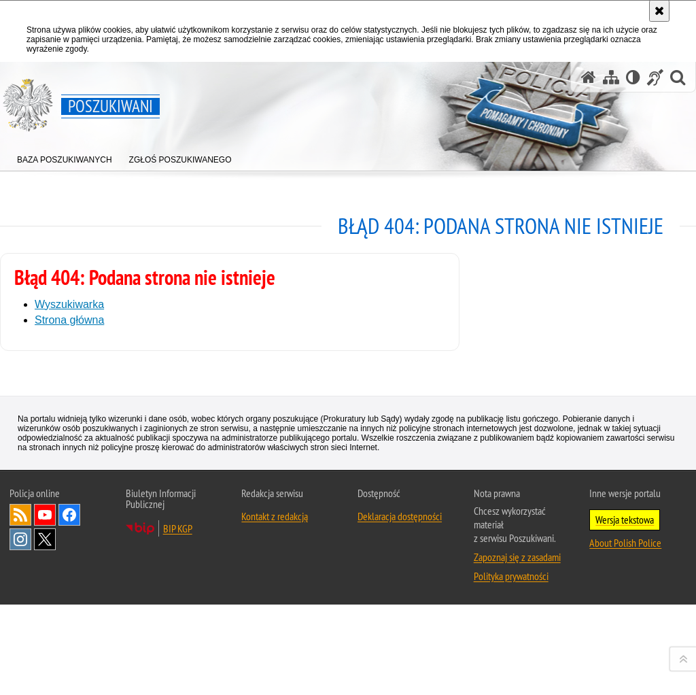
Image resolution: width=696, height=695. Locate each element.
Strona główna (69, 320)
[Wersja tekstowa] (633, 77)
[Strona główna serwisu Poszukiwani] (588, 77)
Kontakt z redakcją (274, 681)
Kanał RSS (20, 680)
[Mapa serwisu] (611, 77)
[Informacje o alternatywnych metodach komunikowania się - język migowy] (655, 77)
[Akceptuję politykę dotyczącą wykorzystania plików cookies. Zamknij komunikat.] (659, 11)
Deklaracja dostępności (400, 681)
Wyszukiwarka (69, 304)
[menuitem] (64, 156)
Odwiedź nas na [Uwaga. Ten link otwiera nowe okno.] (45, 680)
